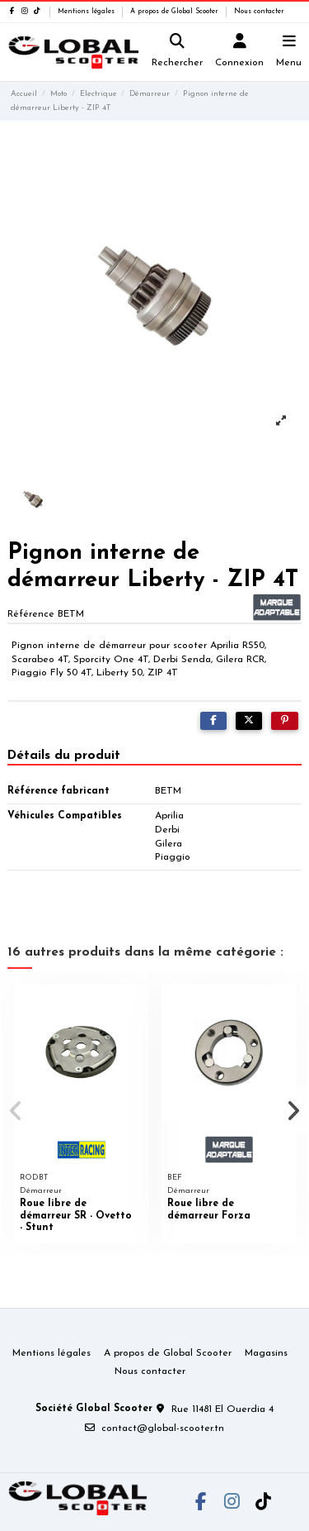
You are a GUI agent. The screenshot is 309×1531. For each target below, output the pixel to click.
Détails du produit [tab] (63, 755)
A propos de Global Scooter (175, 11)
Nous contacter (259, 11)
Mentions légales (87, 11)
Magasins (266, 1353)
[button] (15, 1111)
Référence (30, 614)
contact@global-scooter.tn (162, 1428)
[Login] (239, 52)
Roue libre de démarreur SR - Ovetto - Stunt (76, 1216)
